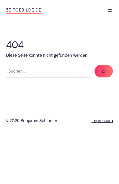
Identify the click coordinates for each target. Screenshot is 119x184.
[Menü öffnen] (110, 10)
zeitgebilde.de (24, 10)
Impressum (102, 120)
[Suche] (104, 71)
